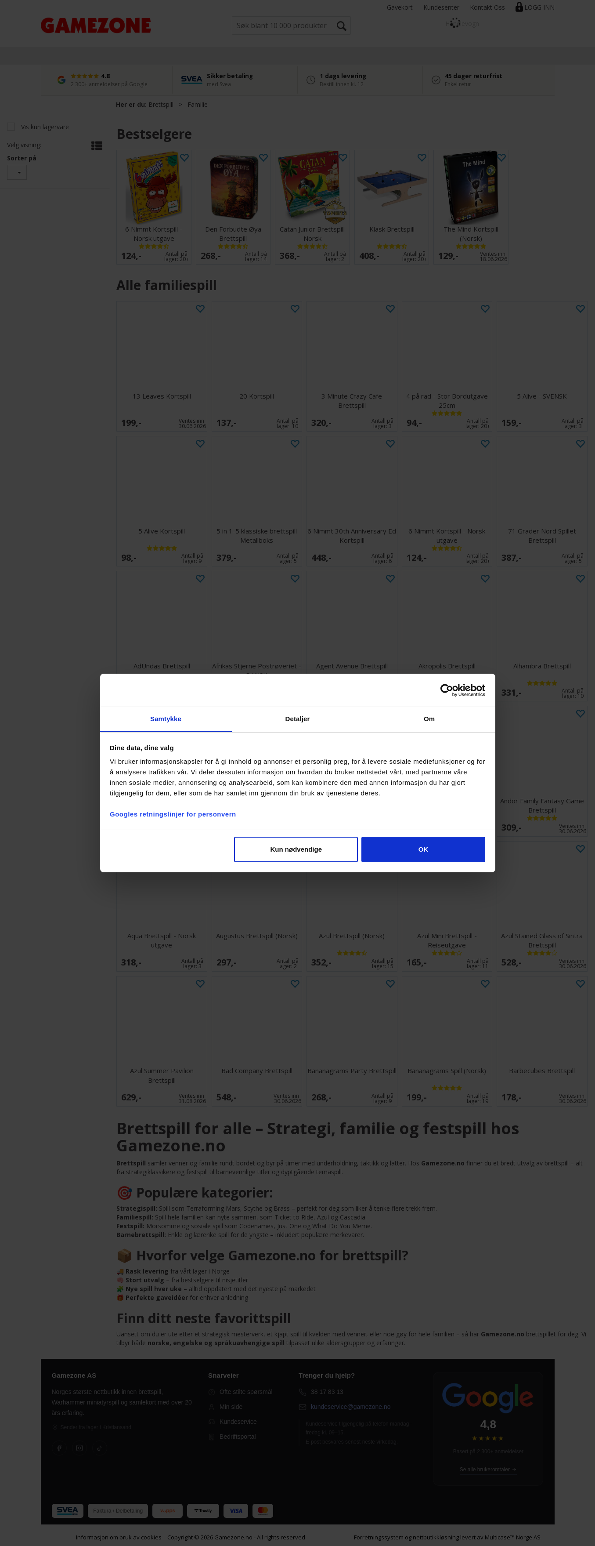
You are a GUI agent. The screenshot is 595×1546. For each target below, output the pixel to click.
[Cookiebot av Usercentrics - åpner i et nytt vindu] (446, 690)
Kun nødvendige (296, 849)
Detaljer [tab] (297, 718)
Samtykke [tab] (165, 718)
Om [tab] (429, 718)
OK (423, 849)
